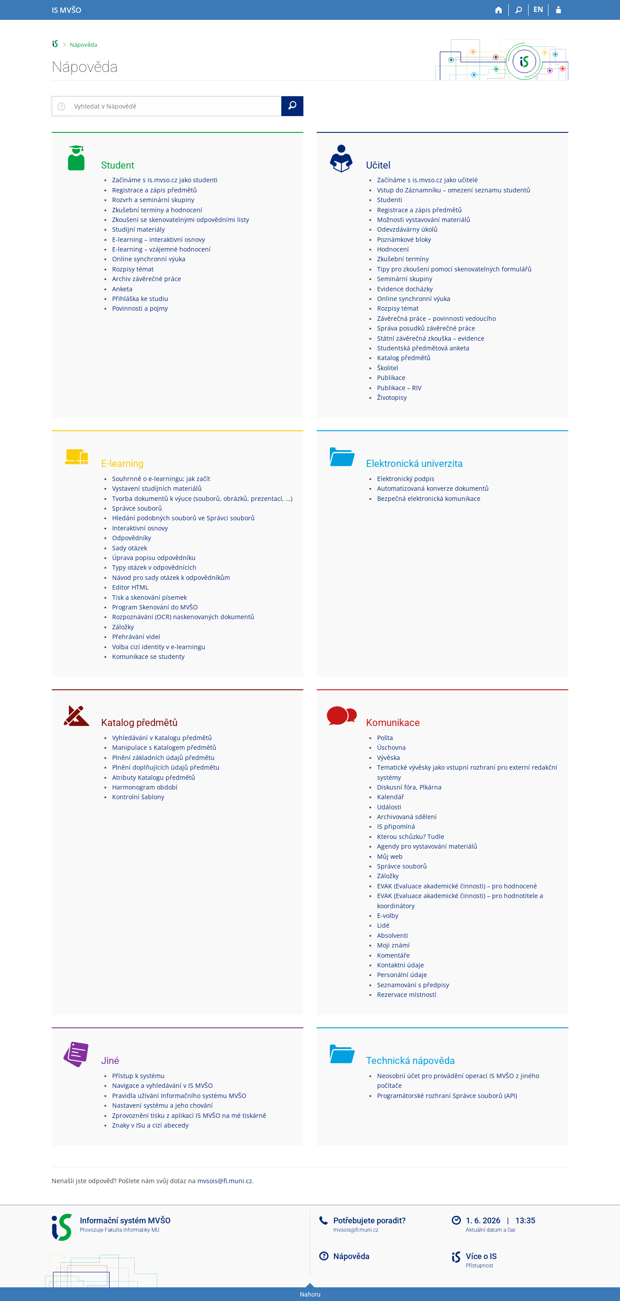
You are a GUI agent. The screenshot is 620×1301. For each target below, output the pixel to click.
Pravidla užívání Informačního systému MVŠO (179, 1095)
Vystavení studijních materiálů (157, 488)
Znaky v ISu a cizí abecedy (150, 1125)
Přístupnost (479, 1266)
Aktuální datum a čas (490, 1230)
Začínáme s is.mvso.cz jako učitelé (427, 180)
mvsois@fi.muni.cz (224, 1181)
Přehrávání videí (136, 636)
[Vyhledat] (292, 106)
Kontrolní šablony (138, 797)
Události (389, 807)
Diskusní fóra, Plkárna (409, 787)
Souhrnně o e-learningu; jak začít (161, 478)
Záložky (123, 627)
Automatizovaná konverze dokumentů (433, 488)
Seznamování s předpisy (413, 985)
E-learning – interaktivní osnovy (158, 239)
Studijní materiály (138, 229)
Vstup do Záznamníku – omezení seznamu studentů (453, 190)
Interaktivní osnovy (140, 528)
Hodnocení (393, 249)
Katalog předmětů (404, 357)
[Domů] (499, 10)
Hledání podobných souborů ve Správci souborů (183, 518)
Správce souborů (137, 508)
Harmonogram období (145, 787)
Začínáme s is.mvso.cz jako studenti (165, 180)
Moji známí (393, 945)
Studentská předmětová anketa (423, 348)
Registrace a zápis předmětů (154, 190)
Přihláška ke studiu (140, 298)
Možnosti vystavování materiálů (423, 219)
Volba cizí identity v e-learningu (158, 647)
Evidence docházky (405, 289)
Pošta (385, 737)
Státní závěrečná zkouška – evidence (430, 338)
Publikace (391, 377)
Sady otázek (129, 548)
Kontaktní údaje (400, 965)
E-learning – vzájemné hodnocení (161, 249)
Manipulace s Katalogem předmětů (164, 747)
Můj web (390, 856)
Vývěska (388, 757)
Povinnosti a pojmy (140, 308)
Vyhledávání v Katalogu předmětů (162, 737)
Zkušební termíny (403, 259)
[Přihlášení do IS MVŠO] (558, 10)
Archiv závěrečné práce (146, 278)
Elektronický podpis (406, 478)
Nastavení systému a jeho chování (162, 1105)
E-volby (387, 915)
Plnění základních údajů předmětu (163, 757)
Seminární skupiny (404, 278)
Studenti (389, 200)
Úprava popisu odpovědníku (154, 557)
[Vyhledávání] (519, 10)
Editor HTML (130, 587)
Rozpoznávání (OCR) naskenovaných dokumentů (183, 617)
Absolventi (392, 935)
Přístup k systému (138, 1076)
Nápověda (83, 45)
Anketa (122, 289)
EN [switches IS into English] (538, 9)
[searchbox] (176, 106)
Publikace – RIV (399, 388)
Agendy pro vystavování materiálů (427, 846)
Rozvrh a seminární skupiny (153, 200)
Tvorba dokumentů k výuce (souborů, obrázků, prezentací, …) (202, 498)
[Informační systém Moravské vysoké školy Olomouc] (66, 10)
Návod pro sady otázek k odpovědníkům (171, 577)
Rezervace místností (406, 994)
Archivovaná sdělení (407, 816)
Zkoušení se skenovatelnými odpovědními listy (180, 219)
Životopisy (392, 397)
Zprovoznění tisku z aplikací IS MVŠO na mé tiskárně (189, 1115)
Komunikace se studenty (148, 656)
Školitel (387, 368)
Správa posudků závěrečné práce (426, 328)
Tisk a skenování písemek (149, 597)
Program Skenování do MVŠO (155, 607)
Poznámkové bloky (404, 239)
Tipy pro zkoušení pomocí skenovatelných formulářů (454, 269)
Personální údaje (402, 974)
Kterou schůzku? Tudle (410, 836)
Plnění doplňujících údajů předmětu (165, 767)
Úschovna (391, 747)
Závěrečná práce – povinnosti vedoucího (436, 318)
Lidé (383, 925)
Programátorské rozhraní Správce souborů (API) (447, 1095)
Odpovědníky (131, 538)
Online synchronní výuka (148, 259)
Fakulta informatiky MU (132, 1230)
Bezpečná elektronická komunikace (428, 498)
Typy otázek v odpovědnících (154, 567)
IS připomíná (396, 826)
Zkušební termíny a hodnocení (157, 210)
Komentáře (393, 955)
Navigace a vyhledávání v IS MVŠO (162, 1085)
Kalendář (390, 797)
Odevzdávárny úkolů (407, 229)
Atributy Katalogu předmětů (153, 777)
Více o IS (481, 1256)
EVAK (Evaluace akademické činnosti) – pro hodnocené (457, 886)
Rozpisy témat (133, 269)
